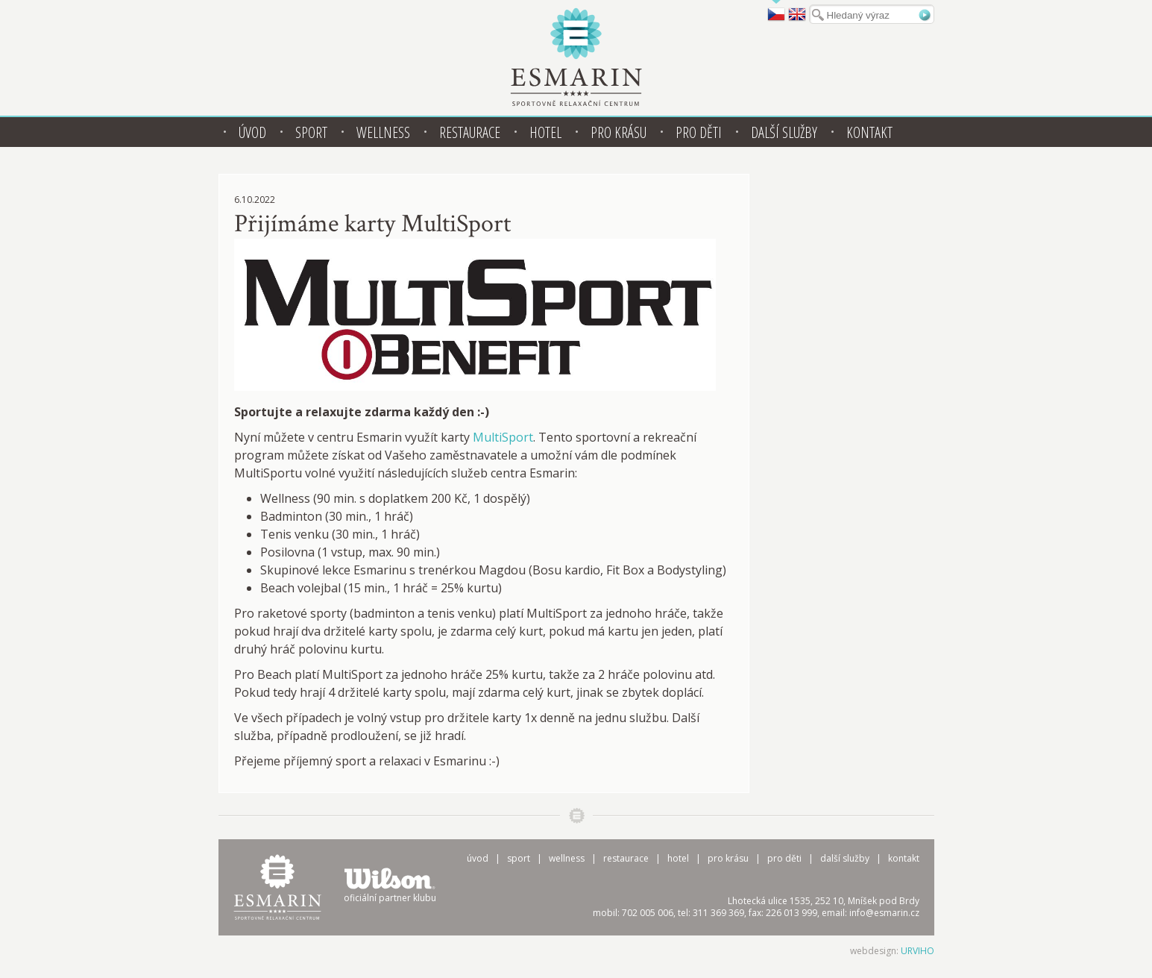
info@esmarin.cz (884, 912)
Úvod (252, 132)
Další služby (784, 132)
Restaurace (469, 132)
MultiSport (503, 437)
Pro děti (699, 132)
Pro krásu (618, 132)
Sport (311, 132)
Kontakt (869, 132)
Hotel (545, 132)
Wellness (383, 132)
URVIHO (917, 950)
